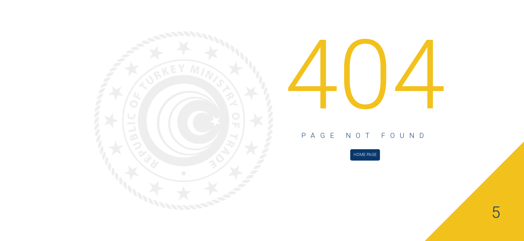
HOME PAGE (365, 154)
